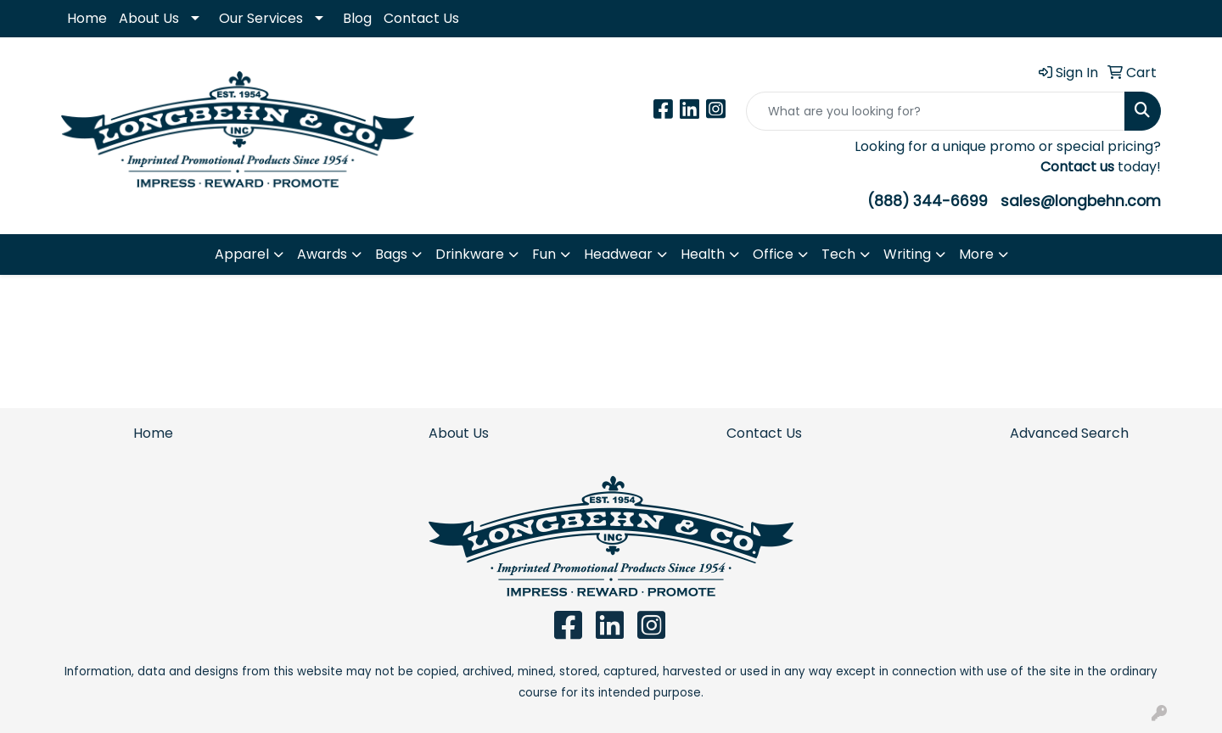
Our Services (261, 18)
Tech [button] (838, 254)
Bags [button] (391, 254)
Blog (357, 18)
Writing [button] (907, 254)
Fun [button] (544, 254)
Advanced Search (1069, 433)
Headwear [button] (618, 254)
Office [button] (773, 254)
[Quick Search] (935, 111)
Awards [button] (322, 254)
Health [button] (703, 254)
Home (87, 18)
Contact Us (421, 18)
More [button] (976, 254)
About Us (149, 18)
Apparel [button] (242, 254)
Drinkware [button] (469, 254)
